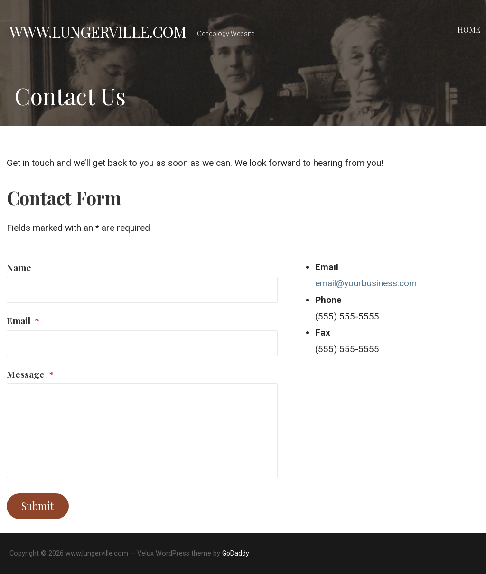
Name (19, 267)
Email (23, 320)
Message (30, 374)
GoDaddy (235, 553)
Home (469, 30)
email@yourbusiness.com (366, 283)
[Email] (142, 343)
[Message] (142, 430)
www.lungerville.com (97, 31)
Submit (37, 505)
